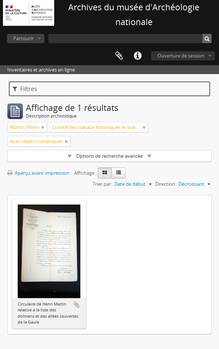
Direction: (165, 184)
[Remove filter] (42, 127)
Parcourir (23, 38)
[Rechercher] (207, 38)
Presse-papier (119, 56)
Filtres (25, 89)
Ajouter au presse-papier (76, 304)
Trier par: (102, 184)
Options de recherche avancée (109, 156)
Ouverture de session (180, 55)
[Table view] (118, 172)
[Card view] (105, 172)
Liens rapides (137, 56)
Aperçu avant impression (38, 173)
